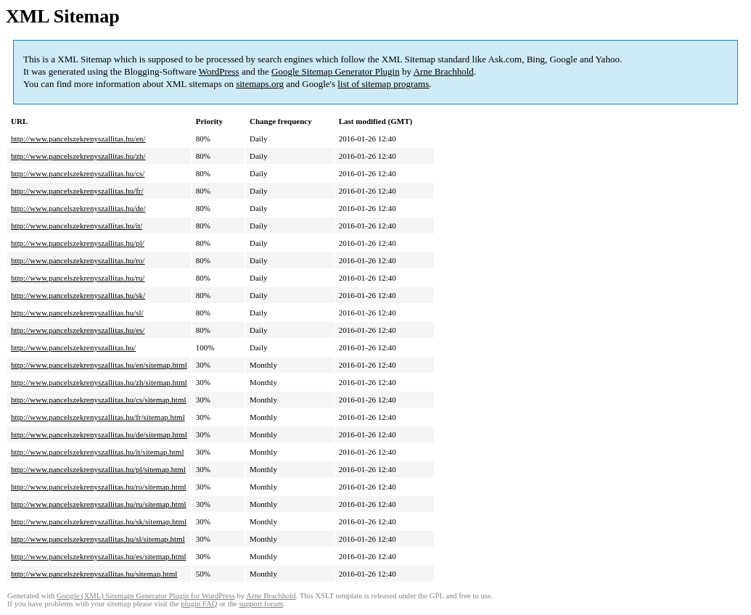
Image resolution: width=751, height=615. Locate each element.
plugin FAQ (199, 604)
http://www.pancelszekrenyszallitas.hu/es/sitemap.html (98, 556)
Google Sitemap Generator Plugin (335, 71)
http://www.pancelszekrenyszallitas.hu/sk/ (78, 295)
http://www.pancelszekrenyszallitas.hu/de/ (78, 208)
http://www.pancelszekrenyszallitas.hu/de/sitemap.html (99, 434)
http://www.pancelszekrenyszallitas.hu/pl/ (77, 243)
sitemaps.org (260, 83)
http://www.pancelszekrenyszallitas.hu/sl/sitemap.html (98, 538)
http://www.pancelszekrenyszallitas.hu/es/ (77, 330)
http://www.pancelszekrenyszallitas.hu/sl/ (77, 312)
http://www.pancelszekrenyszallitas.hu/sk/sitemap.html (98, 521)
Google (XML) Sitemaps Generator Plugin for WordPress (146, 596)
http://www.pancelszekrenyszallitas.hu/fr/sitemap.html (98, 417)
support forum (261, 604)
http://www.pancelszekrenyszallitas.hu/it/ (76, 225)
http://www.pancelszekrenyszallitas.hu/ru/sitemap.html (98, 504)
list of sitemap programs (383, 83)
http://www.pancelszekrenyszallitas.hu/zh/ (78, 156)
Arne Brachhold (443, 71)
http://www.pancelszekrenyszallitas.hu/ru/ (77, 277)
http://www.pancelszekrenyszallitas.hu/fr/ (77, 190)
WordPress (219, 71)
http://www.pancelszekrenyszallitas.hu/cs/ (77, 173)
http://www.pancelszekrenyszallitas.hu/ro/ (77, 260)
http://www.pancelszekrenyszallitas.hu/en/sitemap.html (99, 364)
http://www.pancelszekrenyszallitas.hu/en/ (78, 138)
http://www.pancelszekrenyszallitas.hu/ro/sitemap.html (98, 486)
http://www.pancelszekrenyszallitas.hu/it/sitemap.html (97, 451)
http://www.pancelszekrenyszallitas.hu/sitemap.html (94, 573)
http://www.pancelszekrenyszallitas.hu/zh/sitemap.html (99, 382)
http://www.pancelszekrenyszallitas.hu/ (73, 347)
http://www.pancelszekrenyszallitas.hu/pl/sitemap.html (98, 469)
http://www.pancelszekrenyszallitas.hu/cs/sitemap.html (98, 399)
